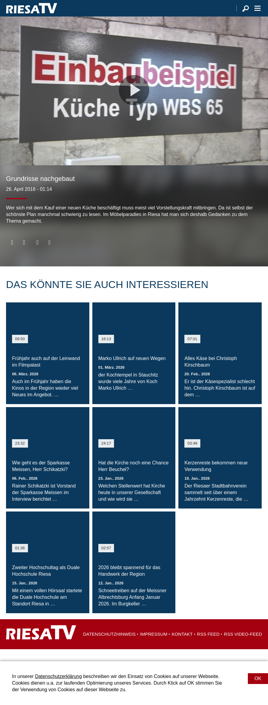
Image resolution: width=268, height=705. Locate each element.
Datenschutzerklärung (58, 676)
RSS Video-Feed (243, 646)
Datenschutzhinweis (109, 646)
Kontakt (182, 646)
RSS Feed (208, 646)
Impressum (153, 646)
